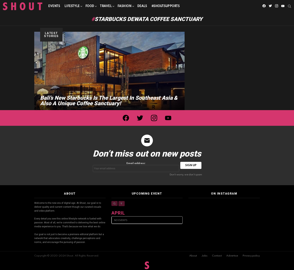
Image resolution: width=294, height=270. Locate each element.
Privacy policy (251, 256)
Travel (106, 7)
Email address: (136, 167)
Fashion (124, 7)
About (193, 256)
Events (54, 6)
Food (89, 7)
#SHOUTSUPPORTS (166, 6)
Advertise (232, 256)
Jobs (204, 256)
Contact (217, 256)
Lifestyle (71, 7)
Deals (142, 6)
